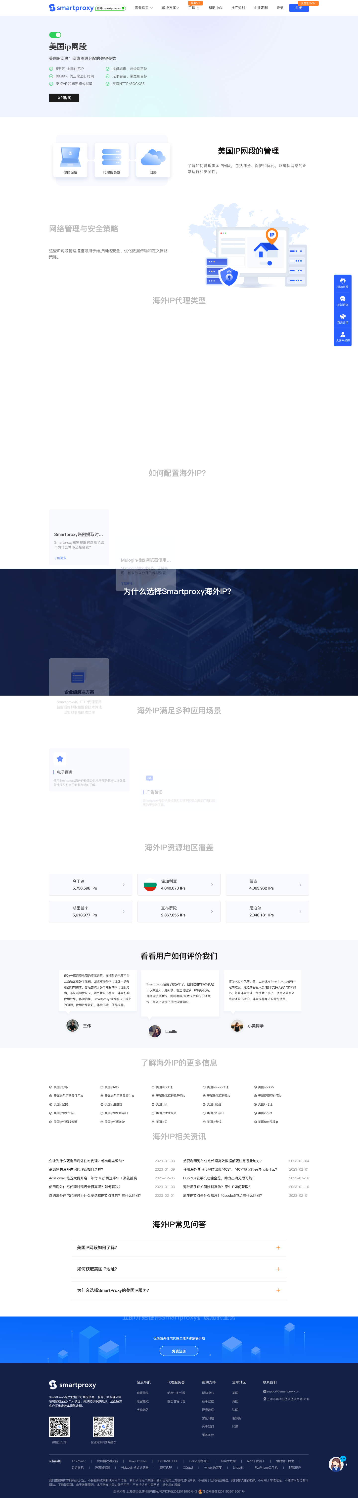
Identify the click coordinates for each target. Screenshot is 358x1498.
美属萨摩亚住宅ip (269, 1095)
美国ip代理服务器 (65, 1122)
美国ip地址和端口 (116, 1113)
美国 (235, 1393)
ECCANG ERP (168, 1461)
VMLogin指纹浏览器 (134, 1467)
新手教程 (208, 1401)
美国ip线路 (61, 1104)
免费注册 (179, 1351)
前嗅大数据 (228, 1461)
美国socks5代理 (217, 1087)
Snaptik (238, 1467)
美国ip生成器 (113, 1104)
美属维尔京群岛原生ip (119, 1095)
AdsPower (79, 1461)
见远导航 (78, 1467)
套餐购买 (144, 8)
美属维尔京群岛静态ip (170, 1095)
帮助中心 (216, 7)
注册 (299, 7)
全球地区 (143, 1410)
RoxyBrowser (138, 1461)
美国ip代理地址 (115, 1122)
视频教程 (208, 1410)
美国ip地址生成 (64, 1113)
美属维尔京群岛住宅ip (68, 1095)
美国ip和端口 (215, 1113)
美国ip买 (161, 1122)
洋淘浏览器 (102, 1467)
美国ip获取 (61, 1087)
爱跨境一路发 (285, 1461)
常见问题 (208, 1418)
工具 (194, 8)
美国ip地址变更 (166, 1113)
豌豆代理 (166, 1467)
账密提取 (143, 1401)
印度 (235, 1426)
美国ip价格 (265, 1113)
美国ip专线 (214, 1122)
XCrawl (188, 1467)
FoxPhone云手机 (266, 1467)
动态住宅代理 (176, 1393)
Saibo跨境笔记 (199, 1461)
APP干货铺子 (256, 1461)
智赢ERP (295, 1467)
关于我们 (208, 1426)
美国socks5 (266, 1087)
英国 (235, 1401)
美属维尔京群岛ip (218, 1095)
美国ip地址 (265, 1104)
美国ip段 (161, 1104)
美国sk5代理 (164, 1087)
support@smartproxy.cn (283, 1391)
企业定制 (261, 7)
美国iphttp (112, 1087)
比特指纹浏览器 (107, 1461)
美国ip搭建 (214, 1104)
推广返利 (238, 7)
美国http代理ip (268, 1122)
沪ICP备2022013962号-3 (179, 1491)
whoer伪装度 (213, 1467)
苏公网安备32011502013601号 (223, 1491)
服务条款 (208, 1435)
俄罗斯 (236, 1418)
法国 (235, 1410)
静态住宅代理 (176, 1401)
